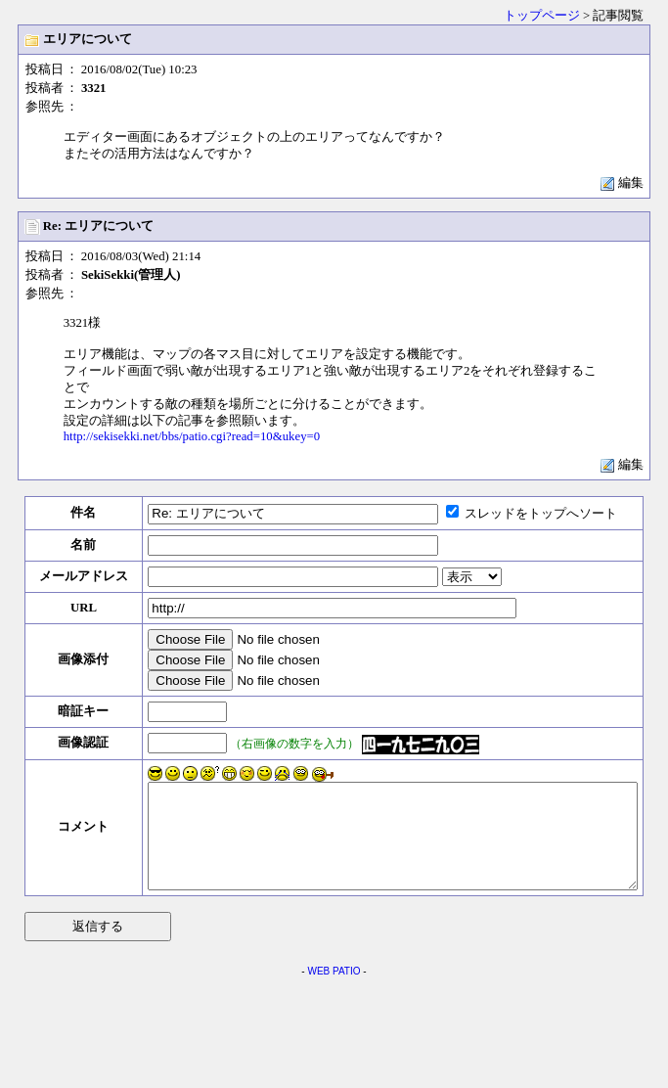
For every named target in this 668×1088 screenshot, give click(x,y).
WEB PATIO (333, 991)
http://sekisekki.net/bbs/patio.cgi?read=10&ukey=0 (192, 436)
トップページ (542, 16)
